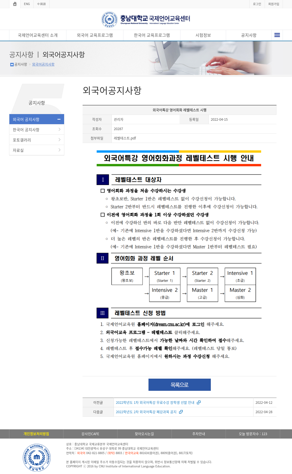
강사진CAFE (90, 433)
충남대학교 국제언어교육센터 (146, 19)
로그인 (257, 4)
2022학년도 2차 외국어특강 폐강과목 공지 (146, 411)
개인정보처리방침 (36, 433)
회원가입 (273, 4)
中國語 (41, 4)
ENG (27, 4)
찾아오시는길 (144, 433)
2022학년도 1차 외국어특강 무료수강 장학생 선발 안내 (155, 402)
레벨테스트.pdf (125, 138)
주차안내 (198, 433)
